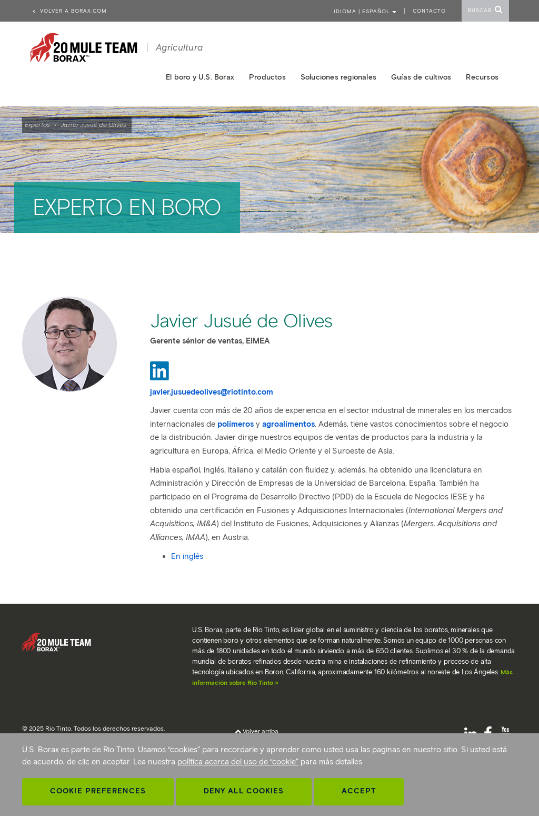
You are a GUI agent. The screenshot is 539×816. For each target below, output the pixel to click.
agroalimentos (288, 424)
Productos (267, 77)
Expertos (37, 125)
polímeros (235, 424)
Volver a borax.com (69, 10)
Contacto (429, 11)
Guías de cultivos (421, 77)
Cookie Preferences (98, 790)
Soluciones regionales (338, 77)
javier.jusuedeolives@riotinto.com (211, 392)
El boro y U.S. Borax (200, 77)
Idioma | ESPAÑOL (365, 11)
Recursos (482, 77)
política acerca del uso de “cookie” (237, 761)
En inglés (187, 556)
